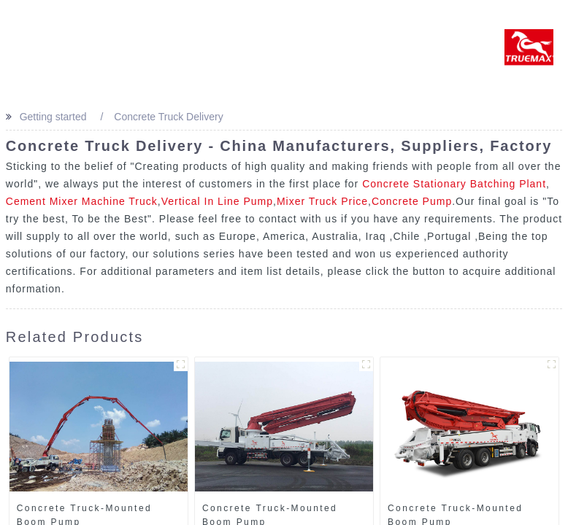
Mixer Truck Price (322, 201)
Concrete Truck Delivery (168, 116)
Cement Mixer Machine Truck (82, 201)
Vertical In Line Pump (217, 201)
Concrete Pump (412, 201)
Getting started (53, 116)
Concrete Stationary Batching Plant (454, 184)
